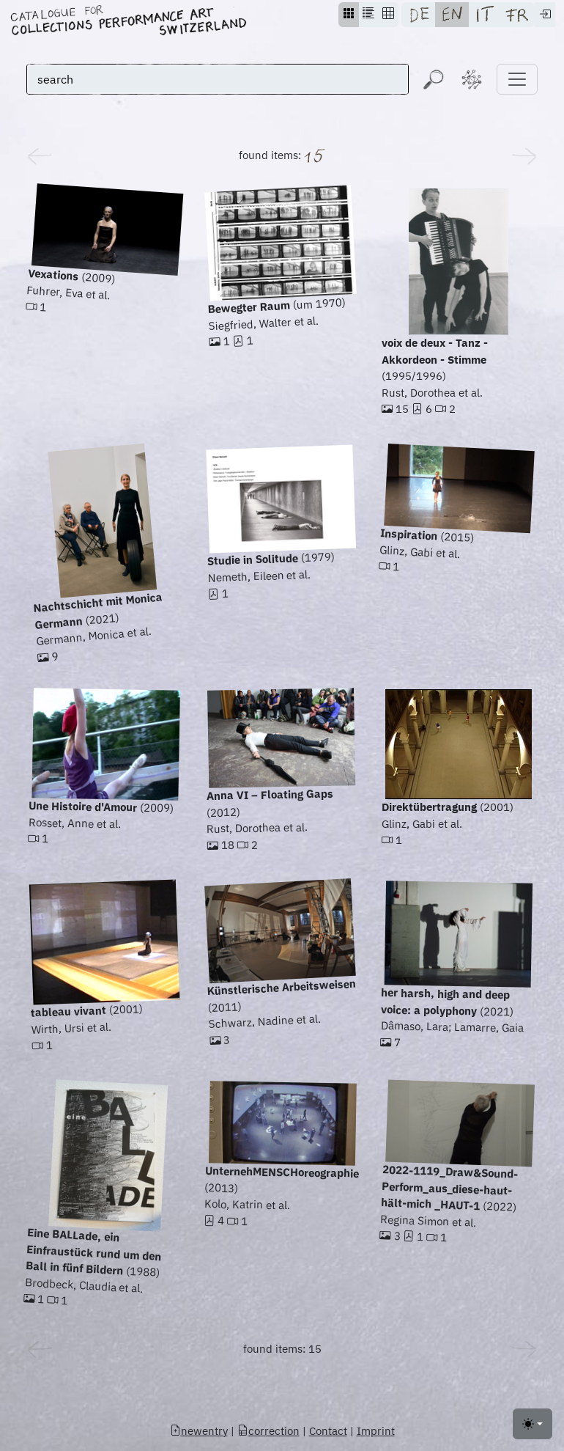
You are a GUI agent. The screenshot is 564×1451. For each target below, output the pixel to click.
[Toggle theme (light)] (532, 1423)
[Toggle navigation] (517, 79)
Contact (328, 1431)
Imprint (376, 1431)
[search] (217, 79)
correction (268, 1431)
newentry (199, 1431)
